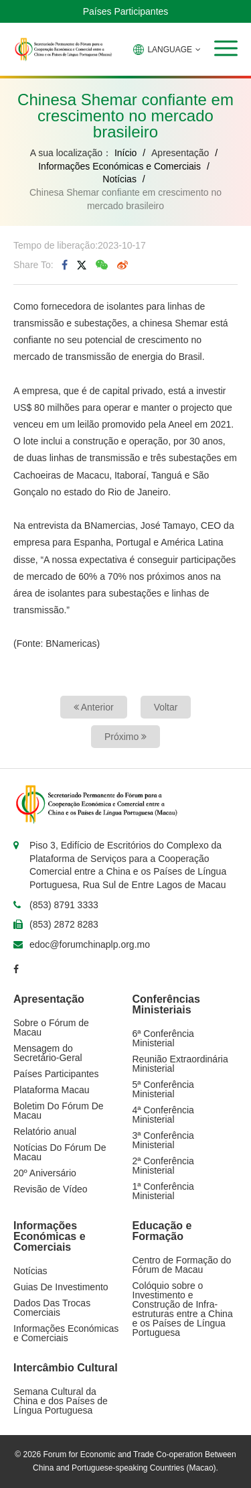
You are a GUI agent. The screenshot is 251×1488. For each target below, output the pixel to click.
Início (125, 152)
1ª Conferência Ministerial (163, 1191)
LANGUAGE (167, 49)
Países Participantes (126, 11)
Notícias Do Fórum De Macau (59, 1152)
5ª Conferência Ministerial (163, 1089)
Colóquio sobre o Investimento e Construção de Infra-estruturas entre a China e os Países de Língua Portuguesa (183, 1309)
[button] (226, 48)
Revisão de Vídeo (50, 1189)
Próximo (125, 736)
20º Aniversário (44, 1173)
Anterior (94, 707)
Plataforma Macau (51, 1089)
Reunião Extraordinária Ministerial (180, 1064)
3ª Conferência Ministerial (163, 1140)
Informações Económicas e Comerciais (119, 166)
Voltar (166, 707)
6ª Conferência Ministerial (163, 1038)
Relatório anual (44, 1131)
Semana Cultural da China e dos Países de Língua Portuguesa (60, 1401)
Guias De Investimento (60, 1287)
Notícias (119, 179)
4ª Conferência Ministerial (163, 1115)
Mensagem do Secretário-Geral (47, 1053)
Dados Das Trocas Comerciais (51, 1308)
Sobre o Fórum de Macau (51, 1027)
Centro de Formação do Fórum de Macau (182, 1265)
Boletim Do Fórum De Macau (58, 1111)
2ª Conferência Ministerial (163, 1166)
